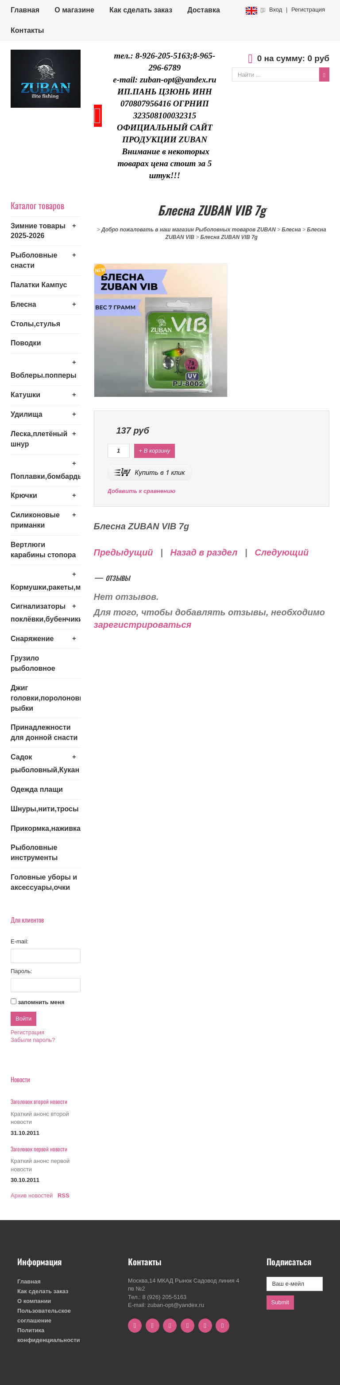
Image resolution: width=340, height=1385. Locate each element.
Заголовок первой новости (39, 1148)
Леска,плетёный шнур (39, 439)
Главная (25, 10)
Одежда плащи (37, 789)
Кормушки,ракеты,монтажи (46, 587)
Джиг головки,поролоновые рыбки (46, 698)
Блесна (23, 304)
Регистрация (308, 9)
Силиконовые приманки (35, 520)
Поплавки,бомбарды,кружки (46, 476)
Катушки (25, 395)
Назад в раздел (203, 552)
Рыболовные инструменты (34, 852)
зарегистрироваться (143, 625)
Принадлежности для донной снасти (44, 732)
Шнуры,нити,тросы (45, 809)
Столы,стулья (35, 324)
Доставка (203, 10)
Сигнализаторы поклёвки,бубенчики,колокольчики (46, 613)
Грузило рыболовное (33, 663)
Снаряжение (32, 638)
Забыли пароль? (33, 1040)
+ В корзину (154, 450)
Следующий (282, 552)
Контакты (27, 30)
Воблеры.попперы (44, 375)
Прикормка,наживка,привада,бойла (46, 828)
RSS (64, 1195)
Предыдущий (123, 552)
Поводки (26, 343)
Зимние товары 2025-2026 (38, 231)
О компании (34, 1301)
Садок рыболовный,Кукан (45, 763)
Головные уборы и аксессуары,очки (44, 882)
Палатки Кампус (39, 285)
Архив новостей (32, 1195)
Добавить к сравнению (142, 491)
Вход (275, 9)
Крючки (24, 495)
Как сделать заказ (140, 10)
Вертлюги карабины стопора (43, 550)
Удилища (26, 414)
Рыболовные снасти (34, 260)
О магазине (74, 10)
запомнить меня (41, 1002)
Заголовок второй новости (39, 1101)
